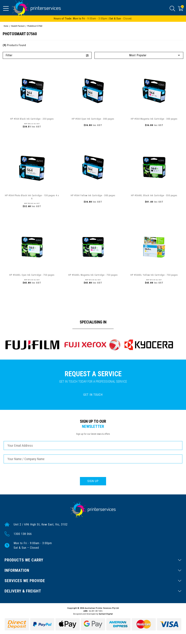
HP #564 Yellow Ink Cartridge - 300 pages (93, 195)
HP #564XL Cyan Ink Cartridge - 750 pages (31, 275)
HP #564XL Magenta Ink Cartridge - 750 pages (93, 275)
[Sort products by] (138, 55)
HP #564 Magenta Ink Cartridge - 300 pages (154, 119)
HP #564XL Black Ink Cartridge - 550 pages (154, 195)
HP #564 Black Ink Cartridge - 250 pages (32, 119)
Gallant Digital (106, 614)
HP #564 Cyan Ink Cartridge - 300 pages (93, 119)
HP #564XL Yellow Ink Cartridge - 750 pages (154, 275)
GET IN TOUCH (93, 394)
